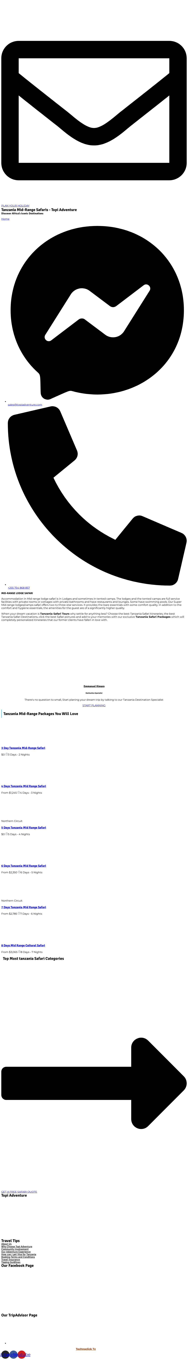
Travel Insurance (10, 1259)
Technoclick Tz (86, 1349)
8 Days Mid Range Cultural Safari (23, 945)
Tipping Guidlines (10, 1262)
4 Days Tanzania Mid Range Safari (23, 786)
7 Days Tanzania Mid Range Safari (23, 907)
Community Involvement (15, 1249)
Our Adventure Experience (16, 1251)
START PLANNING (94, 705)
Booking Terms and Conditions (18, 1257)
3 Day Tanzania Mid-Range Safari (23, 748)
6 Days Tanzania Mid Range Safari (23, 866)
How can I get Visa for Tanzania (18, 1254)
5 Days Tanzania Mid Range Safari (23, 827)
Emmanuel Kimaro (94, 686)
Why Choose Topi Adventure (16, 1246)
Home (5, 218)
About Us (6, 1244)
